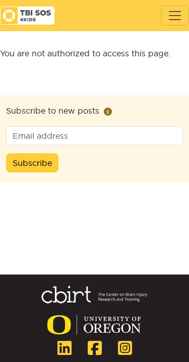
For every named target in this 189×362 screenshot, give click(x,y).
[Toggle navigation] (175, 16)
